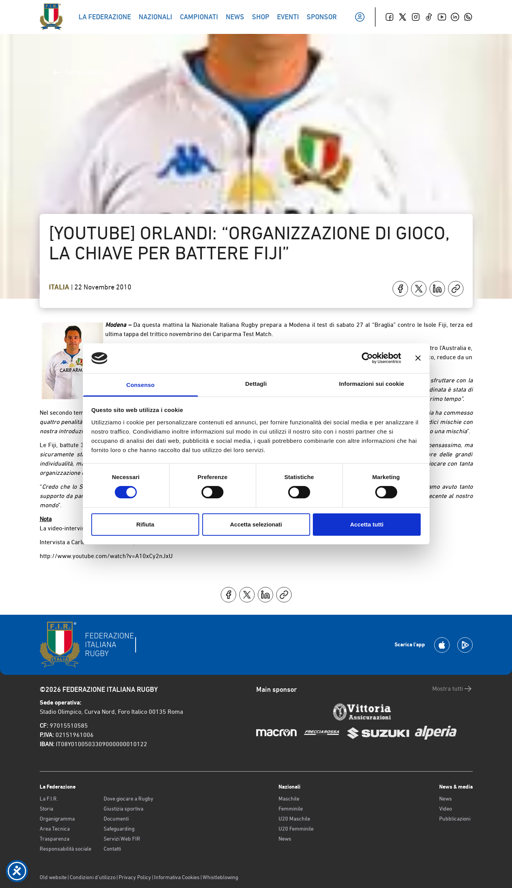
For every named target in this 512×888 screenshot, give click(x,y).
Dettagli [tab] (256, 383)
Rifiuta (145, 524)
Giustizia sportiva (123, 809)
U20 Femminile (296, 829)
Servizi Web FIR (122, 839)
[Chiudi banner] (418, 358)
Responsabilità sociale (65, 849)
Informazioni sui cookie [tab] (371, 383)
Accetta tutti (367, 524)
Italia (60, 287)
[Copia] (455, 288)
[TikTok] (428, 17)
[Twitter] (402, 17)
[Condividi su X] (418, 288)
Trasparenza (54, 839)
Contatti (112, 849)
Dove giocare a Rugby (128, 799)
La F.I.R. (49, 799)
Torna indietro (79, 72)
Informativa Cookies (177, 877)
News (285, 839)
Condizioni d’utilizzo (93, 877)
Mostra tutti (452, 688)
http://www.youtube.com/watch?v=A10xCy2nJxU (106, 556)
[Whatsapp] (468, 17)
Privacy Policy (135, 877)
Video (445, 809)
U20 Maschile (294, 819)
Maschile (289, 799)
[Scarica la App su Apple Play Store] (442, 645)
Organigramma (57, 819)
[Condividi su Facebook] (400, 288)
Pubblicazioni (454, 819)
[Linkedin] (455, 17)
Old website (53, 877)
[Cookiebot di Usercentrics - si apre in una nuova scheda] (367, 358)
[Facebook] (389, 17)
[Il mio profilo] (360, 17)
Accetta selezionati (256, 524)
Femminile (291, 809)
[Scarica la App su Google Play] (465, 645)
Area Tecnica (55, 829)
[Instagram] (415, 17)
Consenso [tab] (140, 385)
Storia (46, 809)
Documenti (116, 819)
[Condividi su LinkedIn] (437, 288)
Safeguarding (119, 829)
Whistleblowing (220, 877)
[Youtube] (442, 17)
